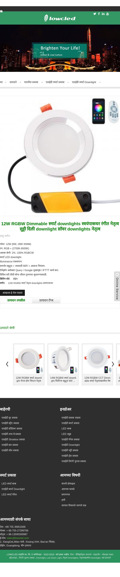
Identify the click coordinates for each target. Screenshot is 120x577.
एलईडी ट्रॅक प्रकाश (70, 455)
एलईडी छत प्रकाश (10, 444)
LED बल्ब (66, 428)
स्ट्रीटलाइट (12, 557)
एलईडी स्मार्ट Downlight (94, 82)
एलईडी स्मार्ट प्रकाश (61, 82)
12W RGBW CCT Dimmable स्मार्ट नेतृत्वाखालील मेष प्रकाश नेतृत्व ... (97, 379)
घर (1, 82)
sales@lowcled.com (110, 11)
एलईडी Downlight (71, 444)
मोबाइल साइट (107, 554)
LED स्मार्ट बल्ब (9, 483)
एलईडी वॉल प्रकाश (10, 450)
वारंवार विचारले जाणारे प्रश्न (74, 505)
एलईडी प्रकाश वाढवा (71, 417)
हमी (63, 499)
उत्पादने (14, 82)
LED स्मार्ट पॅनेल (9, 494)
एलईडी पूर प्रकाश (10, 417)
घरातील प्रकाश (34, 82)
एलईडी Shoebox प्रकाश (13, 439)
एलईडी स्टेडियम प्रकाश (12, 428)
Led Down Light (54, 557)
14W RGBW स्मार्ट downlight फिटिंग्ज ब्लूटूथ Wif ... (63, 379)
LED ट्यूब (66, 433)
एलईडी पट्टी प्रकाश (70, 450)
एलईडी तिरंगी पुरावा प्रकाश (74, 461)
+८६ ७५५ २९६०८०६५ (111, 8)
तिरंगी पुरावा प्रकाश (26, 557)
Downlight (40, 557)
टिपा (72, 554)
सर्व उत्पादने (107, 557)
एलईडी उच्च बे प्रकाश (11, 433)
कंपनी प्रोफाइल (68, 483)
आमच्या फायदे (68, 488)
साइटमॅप (97, 554)
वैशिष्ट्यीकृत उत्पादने (84, 554)
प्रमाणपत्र (66, 494)
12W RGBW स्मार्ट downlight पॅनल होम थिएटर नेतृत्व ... (29, 379)
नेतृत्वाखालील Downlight (90, 557)
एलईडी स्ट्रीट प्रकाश (10, 422)
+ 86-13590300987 (111, 14)
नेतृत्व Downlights (71, 557)
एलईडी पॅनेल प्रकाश (71, 439)
